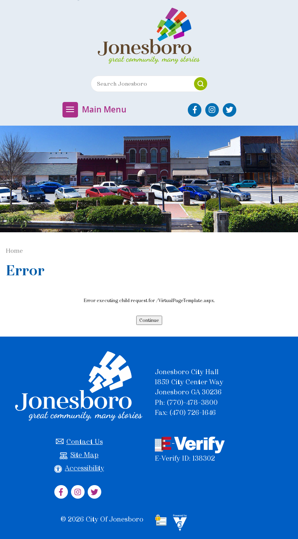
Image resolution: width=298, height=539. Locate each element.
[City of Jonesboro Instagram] (212, 110)
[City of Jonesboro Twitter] (229, 110)
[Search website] (139, 84)
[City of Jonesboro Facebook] (194, 110)
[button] (200, 83)
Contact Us (79, 441)
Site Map (79, 455)
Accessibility (79, 468)
